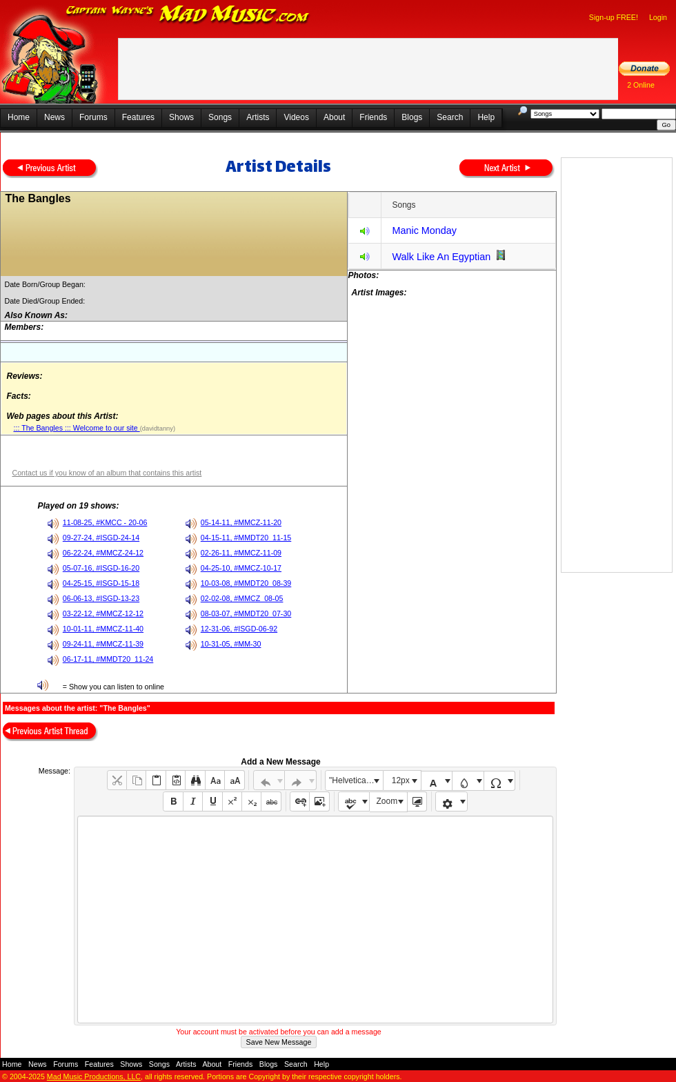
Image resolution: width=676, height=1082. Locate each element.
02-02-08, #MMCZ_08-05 (242, 598)
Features (138, 117)
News (54, 117)
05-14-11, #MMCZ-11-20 (241, 522)
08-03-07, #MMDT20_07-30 (246, 613)
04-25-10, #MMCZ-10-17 (241, 568)
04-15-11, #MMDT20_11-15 (246, 537)
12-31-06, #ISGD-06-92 (239, 628)
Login (658, 17)
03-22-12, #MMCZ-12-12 (103, 613)
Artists (257, 117)
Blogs (411, 117)
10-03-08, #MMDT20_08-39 (246, 583)
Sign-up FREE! (613, 17)
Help (486, 117)
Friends (373, 117)
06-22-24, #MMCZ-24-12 (103, 553)
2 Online (641, 85)
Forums (93, 117)
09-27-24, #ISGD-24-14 (101, 537)
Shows (181, 117)
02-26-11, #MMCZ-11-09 (241, 553)
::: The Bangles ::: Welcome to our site (76, 428)
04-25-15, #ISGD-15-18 (101, 583)
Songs (220, 117)
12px (401, 780)
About (334, 117)
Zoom (387, 801)
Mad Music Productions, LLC (94, 1076)
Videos (296, 117)
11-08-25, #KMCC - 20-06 (105, 522)
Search (450, 117)
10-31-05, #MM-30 (231, 644)
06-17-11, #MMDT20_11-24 (108, 659)
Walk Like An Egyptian (441, 256)
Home (19, 117)
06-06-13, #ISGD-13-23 (101, 598)
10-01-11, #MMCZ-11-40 (103, 628)
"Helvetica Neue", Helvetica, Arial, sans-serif (356, 780)
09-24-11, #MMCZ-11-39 (103, 644)
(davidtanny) (157, 428)
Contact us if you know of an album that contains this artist (106, 473)
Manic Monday (424, 230)
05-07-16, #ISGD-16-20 (101, 568)
